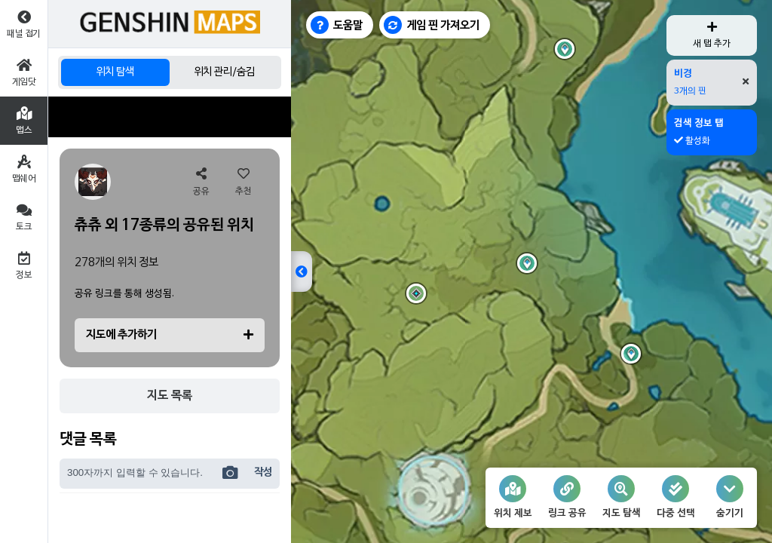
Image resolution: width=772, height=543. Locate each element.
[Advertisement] (169, 117)
